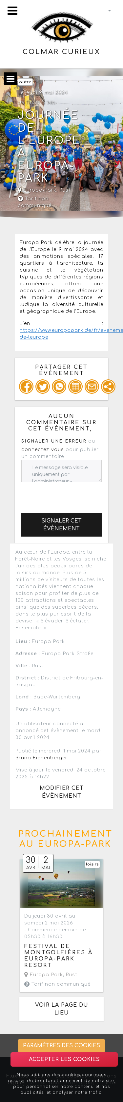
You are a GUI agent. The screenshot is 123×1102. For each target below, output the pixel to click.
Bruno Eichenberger (41, 757)
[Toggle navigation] (12, 10)
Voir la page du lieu (61, 1009)
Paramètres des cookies (61, 1046)
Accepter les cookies (64, 1059)
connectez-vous (42, 449)
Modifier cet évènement (62, 792)
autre (25, 82)
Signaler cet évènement (61, 525)
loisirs (92, 864)
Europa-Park (37, 190)
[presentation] (71, 495)
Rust (65, 190)
